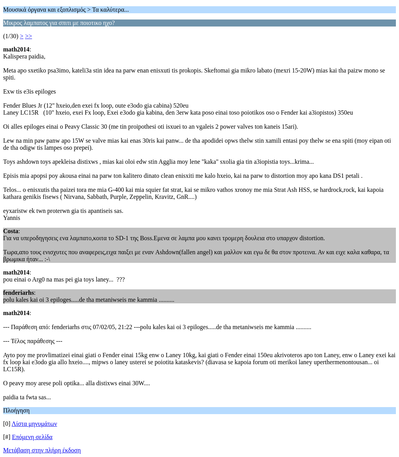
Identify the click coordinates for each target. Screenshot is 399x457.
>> (28, 36)
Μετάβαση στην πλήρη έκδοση (42, 450)
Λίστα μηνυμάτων (34, 423)
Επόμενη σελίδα (32, 437)
